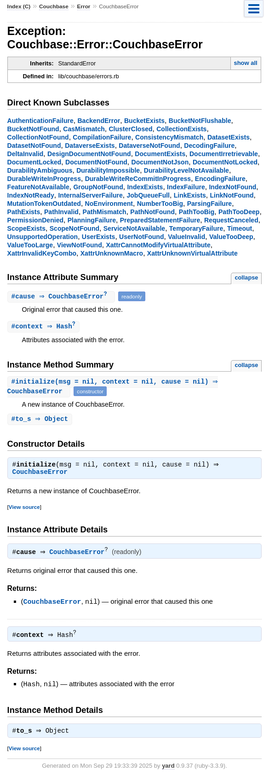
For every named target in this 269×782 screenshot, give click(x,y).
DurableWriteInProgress (44, 178)
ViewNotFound (79, 245)
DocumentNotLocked (225, 162)
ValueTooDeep (231, 236)
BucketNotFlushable (200, 120)
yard (168, 768)
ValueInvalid (186, 236)
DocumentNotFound (96, 162)
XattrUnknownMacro (111, 253)
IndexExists (145, 187)
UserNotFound (141, 236)
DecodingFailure (209, 145)
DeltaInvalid (25, 154)
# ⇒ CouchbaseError (62, 296)
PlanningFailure (92, 220)
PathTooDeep (238, 212)
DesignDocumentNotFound (89, 154)
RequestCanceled (231, 220)
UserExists (98, 236)
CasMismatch (83, 129)
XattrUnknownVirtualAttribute (192, 253)
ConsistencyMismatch (169, 137)
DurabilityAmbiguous (40, 170)
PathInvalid (61, 212)
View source (24, 510)
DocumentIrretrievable (223, 154)
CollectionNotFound (38, 137)
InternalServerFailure (90, 195)
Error (84, 6)
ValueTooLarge (30, 245)
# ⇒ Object (41, 420)
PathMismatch (104, 212)
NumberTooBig (160, 203)
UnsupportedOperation (42, 236)
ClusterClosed (130, 129)
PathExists (23, 212)
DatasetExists (228, 137)
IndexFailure (186, 187)
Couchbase (54, 6)
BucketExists (144, 120)
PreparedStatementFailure (160, 220)
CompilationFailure (102, 137)
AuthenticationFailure (40, 120)
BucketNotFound (33, 129)
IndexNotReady (30, 195)
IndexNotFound (232, 187)
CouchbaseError (40, 475)
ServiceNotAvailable (134, 228)
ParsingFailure (209, 203)
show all (245, 62)
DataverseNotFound (149, 145)
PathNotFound (152, 212)
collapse (246, 277)
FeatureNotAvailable (38, 187)
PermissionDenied (35, 220)
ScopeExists (26, 228)
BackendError (98, 120)
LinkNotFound (232, 195)
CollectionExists (181, 129)
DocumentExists (160, 154)
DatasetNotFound (34, 145)
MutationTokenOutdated (44, 203)
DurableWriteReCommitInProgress (138, 178)
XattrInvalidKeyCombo (41, 253)
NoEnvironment (109, 203)
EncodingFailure (220, 178)
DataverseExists (89, 145)
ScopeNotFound (74, 228)
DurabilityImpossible (108, 170)
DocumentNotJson (160, 162)
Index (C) (19, 6)
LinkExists (190, 195)
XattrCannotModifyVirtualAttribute (158, 245)
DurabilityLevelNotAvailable (186, 170)
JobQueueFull (148, 195)
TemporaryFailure (196, 228)
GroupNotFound (98, 187)
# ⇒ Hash (44, 327)
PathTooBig (197, 212)
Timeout (239, 228)
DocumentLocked (34, 162)
